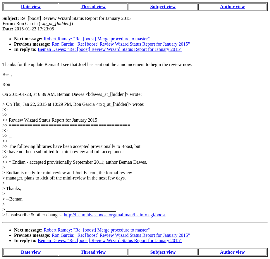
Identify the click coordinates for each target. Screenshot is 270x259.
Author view (232, 6)
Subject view (163, 6)
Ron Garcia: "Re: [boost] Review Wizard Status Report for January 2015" (121, 44)
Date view (31, 6)
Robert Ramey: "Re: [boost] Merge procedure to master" (96, 38)
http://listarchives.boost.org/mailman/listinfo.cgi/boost (115, 214)
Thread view (93, 6)
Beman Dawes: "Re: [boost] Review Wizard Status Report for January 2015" (110, 49)
